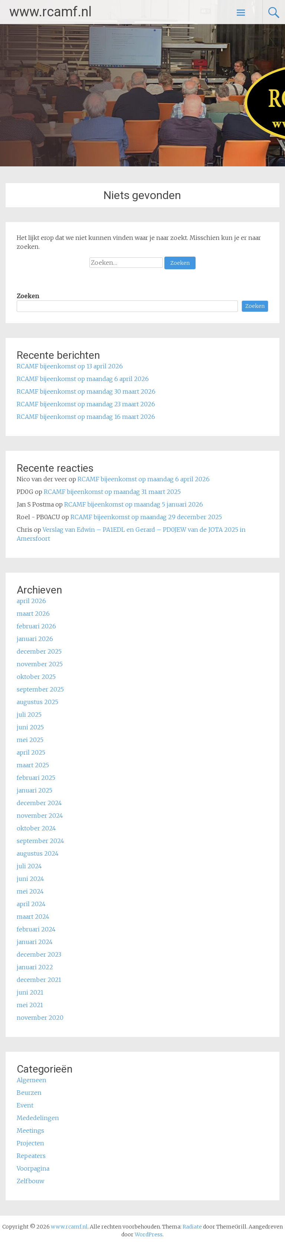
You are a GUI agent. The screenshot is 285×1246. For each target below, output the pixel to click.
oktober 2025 (36, 676)
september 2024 (40, 841)
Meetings (30, 1130)
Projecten (30, 1143)
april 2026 (31, 601)
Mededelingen (38, 1118)
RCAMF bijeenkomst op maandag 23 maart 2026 (86, 404)
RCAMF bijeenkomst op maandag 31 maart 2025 (112, 491)
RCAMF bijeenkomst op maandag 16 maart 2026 (86, 416)
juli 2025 (29, 714)
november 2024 (40, 815)
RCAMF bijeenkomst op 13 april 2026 (70, 366)
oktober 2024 (36, 828)
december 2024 (39, 803)
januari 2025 (34, 790)
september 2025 (40, 689)
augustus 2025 (37, 702)
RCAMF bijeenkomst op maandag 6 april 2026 (83, 379)
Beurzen (29, 1092)
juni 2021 (30, 992)
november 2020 (40, 1017)
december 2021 (39, 979)
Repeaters (31, 1155)
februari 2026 (36, 626)
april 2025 (31, 752)
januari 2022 (35, 967)
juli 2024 (29, 866)
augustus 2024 (38, 853)
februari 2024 (36, 929)
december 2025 (39, 651)
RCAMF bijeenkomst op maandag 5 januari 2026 (133, 504)
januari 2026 (35, 638)
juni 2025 (30, 727)
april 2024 (31, 904)
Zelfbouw (30, 1181)
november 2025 (40, 664)
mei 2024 (30, 891)
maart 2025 (33, 765)
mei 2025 (30, 740)
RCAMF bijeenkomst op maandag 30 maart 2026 (86, 391)
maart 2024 (33, 916)
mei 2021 (30, 1005)
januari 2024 (35, 942)
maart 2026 (33, 613)
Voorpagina (33, 1168)
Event (25, 1105)
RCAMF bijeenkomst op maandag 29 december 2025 (146, 517)
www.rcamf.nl (50, 12)
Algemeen (31, 1080)
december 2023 (39, 954)
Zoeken (28, 296)
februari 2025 (36, 777)
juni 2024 (30, 878)
